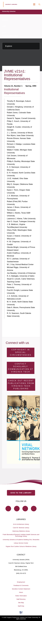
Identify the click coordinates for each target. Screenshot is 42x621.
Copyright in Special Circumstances (20, 352)
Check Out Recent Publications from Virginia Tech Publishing (21, 385)
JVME (4, 26)
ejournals (5, 20)
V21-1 (4, 33)
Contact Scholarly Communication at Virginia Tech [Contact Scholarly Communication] (20, 368)
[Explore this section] (21, 46)
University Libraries (9, 11)
